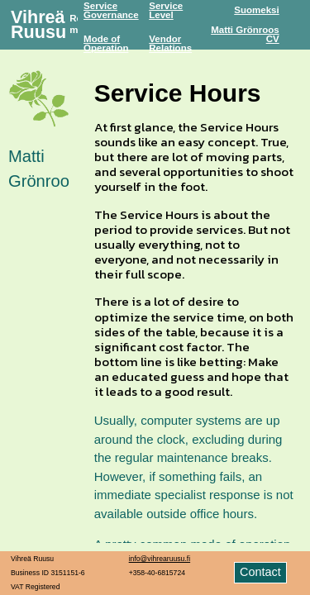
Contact (260, 571)
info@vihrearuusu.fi (159, 559)
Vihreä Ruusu (38, 24)
